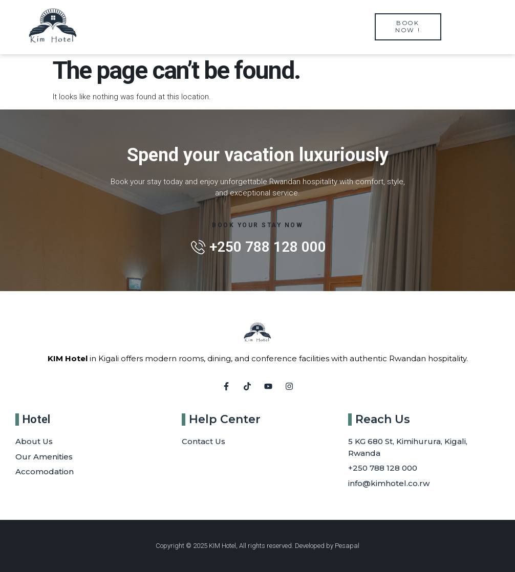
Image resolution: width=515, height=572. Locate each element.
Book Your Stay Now (257, 225)
